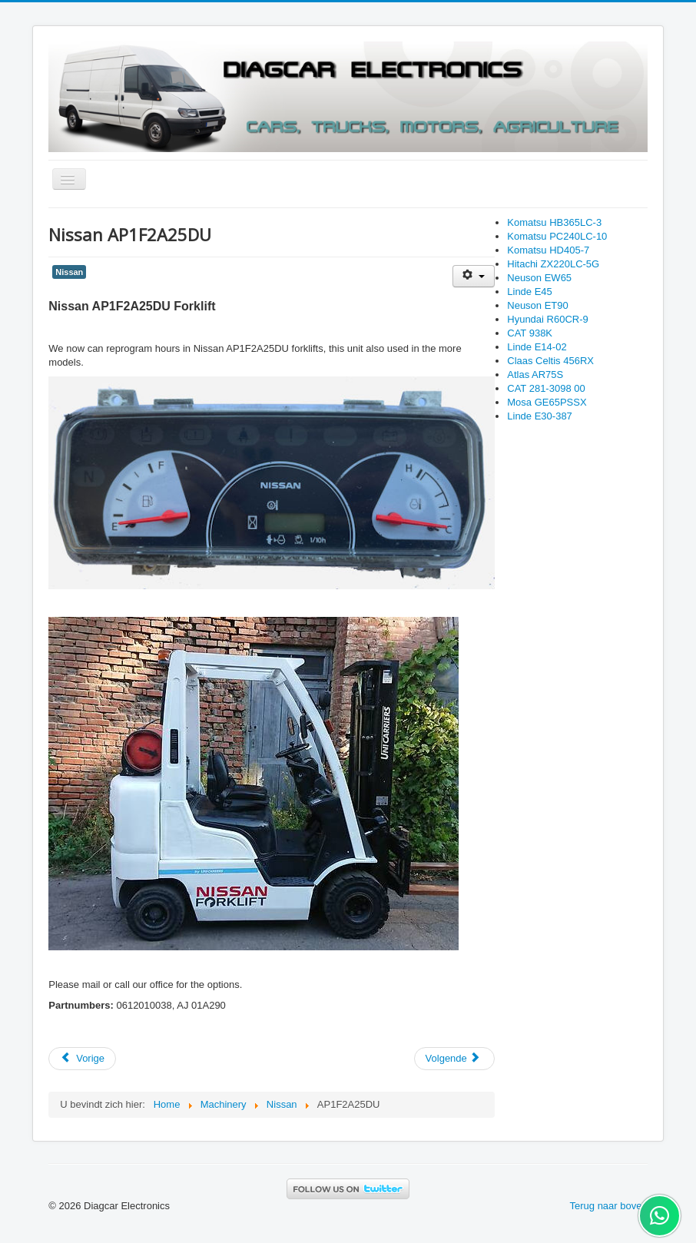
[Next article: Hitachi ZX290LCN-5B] (454, 1058)
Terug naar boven (609, 1206)
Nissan (69, 272)
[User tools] (473, 276)
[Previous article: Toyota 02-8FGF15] (82, 1058)
